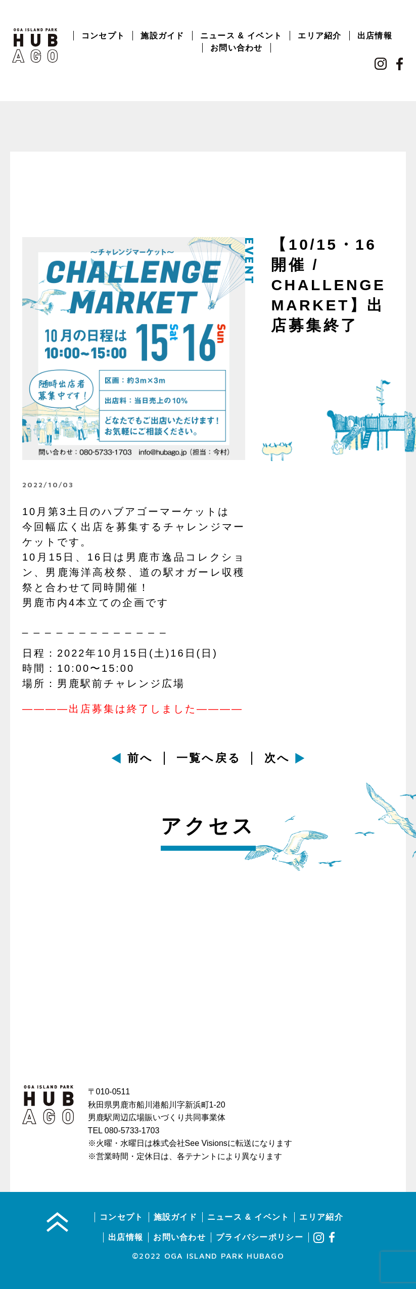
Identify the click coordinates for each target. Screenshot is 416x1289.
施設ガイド (162, 35)
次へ (277, 758)
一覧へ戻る (209, 758)
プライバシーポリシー (259, 1237)
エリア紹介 (319, 35)
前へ (140, 758)
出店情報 (374, 35)
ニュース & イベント (241, 35)
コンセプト (103, 35)
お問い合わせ (236, 47)
